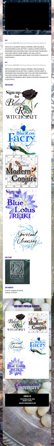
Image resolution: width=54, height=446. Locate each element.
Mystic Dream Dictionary (26, 43)
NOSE (6, 40)
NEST (6, 62)
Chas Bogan (10, 43)
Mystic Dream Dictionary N (39, 43)
